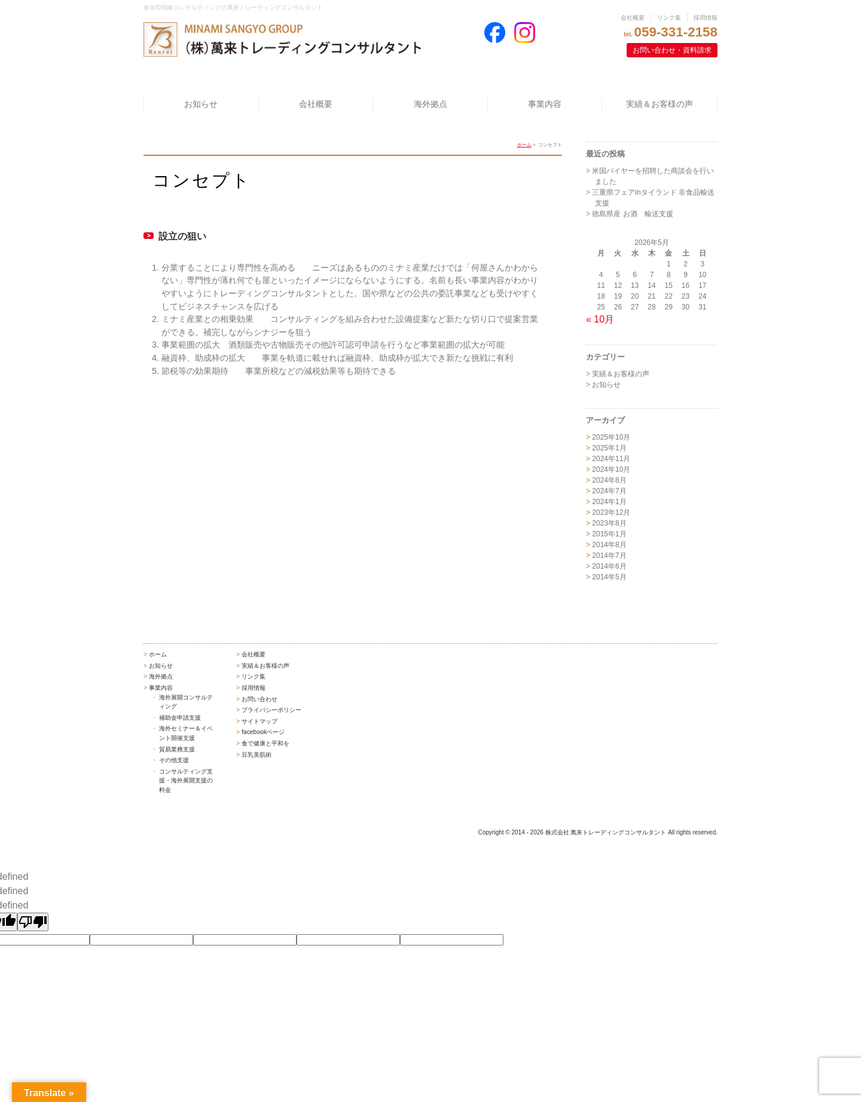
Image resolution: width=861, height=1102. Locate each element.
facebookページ (263, 732)
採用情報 (706, 17)
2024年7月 (609, 491)
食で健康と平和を (265, 743)
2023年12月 (611, 512)
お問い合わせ (259, 699)
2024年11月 (611, 459)
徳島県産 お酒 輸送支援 (632, 214)
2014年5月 (609, 577)
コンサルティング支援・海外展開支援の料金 (186, 780)
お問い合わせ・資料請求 (672, 50)
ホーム (524, 145)
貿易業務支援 (177, 749)
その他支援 (174, 760)
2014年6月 (609, 566)
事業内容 (544, 104)
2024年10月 (611, 469)
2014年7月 (609, 555)
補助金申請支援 (180, 717)
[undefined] (32, 922)
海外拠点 (430, 104)
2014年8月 (609, 545)
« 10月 (600, 319)
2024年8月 (609, 480)
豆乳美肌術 (256, 754)
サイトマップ (259, 721)
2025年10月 (611, 437)
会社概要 (633, 17)
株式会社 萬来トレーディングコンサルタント (606, 832)
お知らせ (201, 104)
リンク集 (669, 17)
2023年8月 (609, 523)
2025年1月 (609, 448)
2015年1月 (609, 534)
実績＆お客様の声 (659, 104)
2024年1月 (609, 502)
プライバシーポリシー (271, 710)
